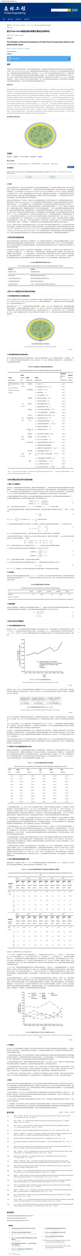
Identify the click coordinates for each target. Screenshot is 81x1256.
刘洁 (12, 35)
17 (24, 303)
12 (27, 219)
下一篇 (52, 177)
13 (21, 221)
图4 (54, 978)
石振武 (17, 35)
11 (69, 215)
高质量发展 (16, 156)
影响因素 (40, 156)
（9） (72, 612)
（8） (72, 565)
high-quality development (24, 163)
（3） (72, 514)
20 (8, 493)
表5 (46, 864)
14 (29, 221)
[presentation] (35, 501)
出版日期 (67, 1112)
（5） (72, 541)
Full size (70, 349)
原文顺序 (61, 1112)
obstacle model (45, 163)
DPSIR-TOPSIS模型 (24, 156)
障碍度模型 (33, 156)
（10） (72, 616)
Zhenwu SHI (20, 48)
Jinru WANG (27, 48)
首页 (4, 19)
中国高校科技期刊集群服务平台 (9, 1)
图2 (73, 633)
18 (12, 313)
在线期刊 (19, 19)
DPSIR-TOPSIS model (35, 163)
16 (51, 301)
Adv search (75, 10)
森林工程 (9, 25)
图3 (15, 693)
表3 (54, 577)
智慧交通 (9, 156)
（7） (72, 555)
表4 (43, 758)
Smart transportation (11, 163)
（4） (72, 526)
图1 (32, 308)
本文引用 (72, 1112)
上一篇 (28, 177)
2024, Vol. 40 (16, 25)
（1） (72, 501)
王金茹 (21, 35)
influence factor (54, 163)
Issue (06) (23, 25)
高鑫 (8, 35)
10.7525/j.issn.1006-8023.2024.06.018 (42, 25)
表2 (32, 360)
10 (11, 213)
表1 (44, 257)
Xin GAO (9, 48)
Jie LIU (14, 48)
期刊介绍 (10, 19)
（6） (72, 551)
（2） (72, 503)
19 (11, 489)
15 (69, 232)
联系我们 (26, 19)
